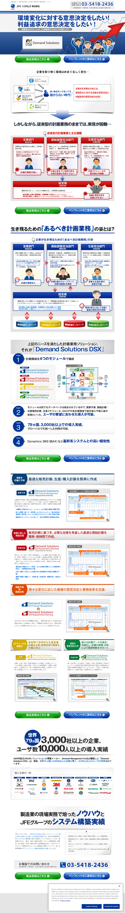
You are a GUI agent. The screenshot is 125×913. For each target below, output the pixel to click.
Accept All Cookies (111, 906)
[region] (85, 897)
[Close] (119, 886)
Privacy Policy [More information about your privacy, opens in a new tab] (65, 900)
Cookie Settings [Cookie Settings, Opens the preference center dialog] (92, 906)
